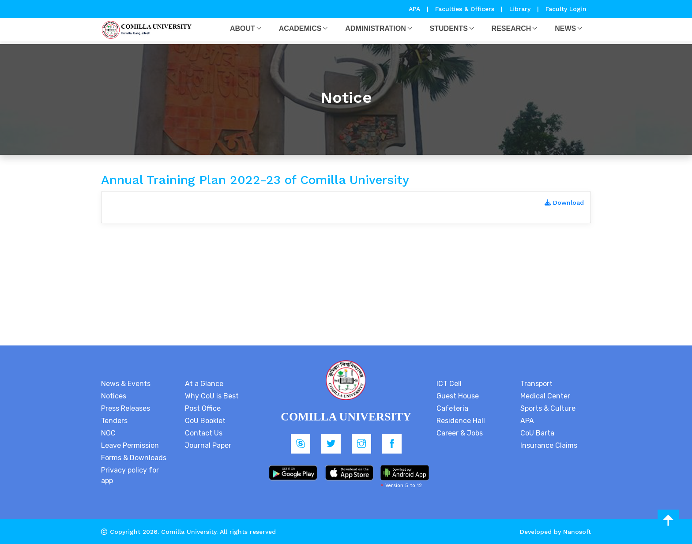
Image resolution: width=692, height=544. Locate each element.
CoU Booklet (205, 420)
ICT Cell (449, 383)
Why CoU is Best (212, 396)
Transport (536, 383)
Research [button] (511, 28)
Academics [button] (300, 28)
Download (564, 202)
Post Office (203, 408)
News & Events (125, 383)
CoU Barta (537, 433)
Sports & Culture (547, 408)
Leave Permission (130, 445)
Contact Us (203, 433)
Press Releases (125, 408)
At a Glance (204, 383)
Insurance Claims (548, 445)
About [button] (242, 28)
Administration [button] (375, 28)
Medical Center (545, 396)
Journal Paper (208, 445)
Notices (113, 396)
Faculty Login (566, 8)
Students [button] (449, 28)
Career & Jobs (459, 433)
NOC (108, 433)
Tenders (114, 420)
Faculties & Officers (464, 8)
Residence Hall (460, 420)
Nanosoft (577, 531)
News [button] (565, 28)
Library (521, 8)
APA (415, 8)
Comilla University (188, 531)
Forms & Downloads (133, 458)
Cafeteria (452, 408)
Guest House (457, 396)
